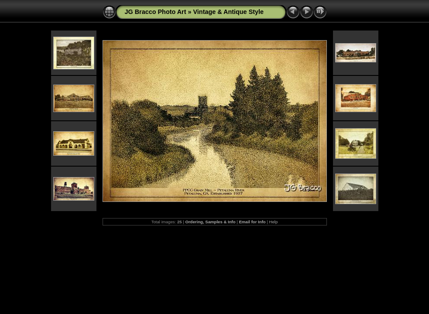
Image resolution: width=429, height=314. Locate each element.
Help (273, 221)
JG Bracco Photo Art (155, 11)
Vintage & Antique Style (228, 11)
